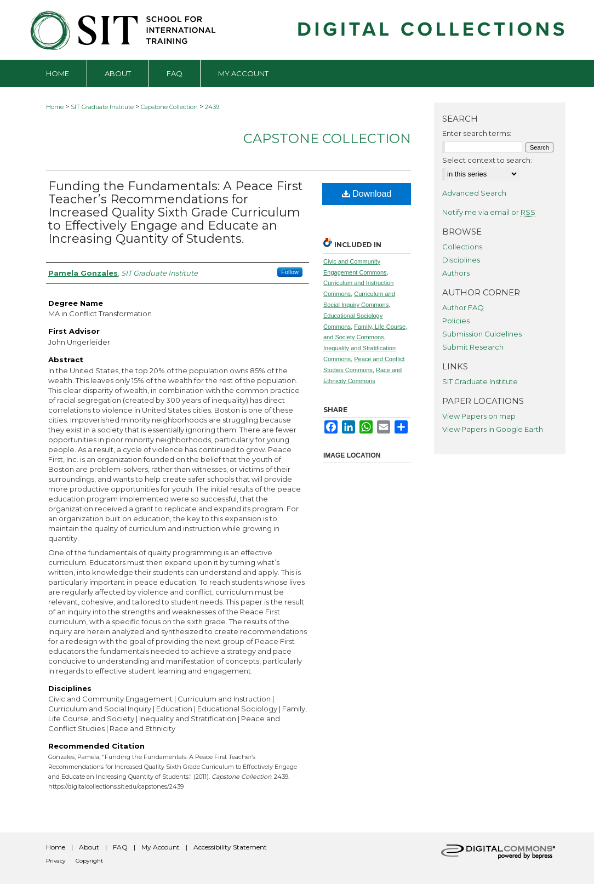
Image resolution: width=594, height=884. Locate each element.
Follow (290, 272)
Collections (462, 246)
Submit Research (473, 347)
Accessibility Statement (230, 847)
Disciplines (461, 259)
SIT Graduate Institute (102, 107)
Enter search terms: (476, 133)
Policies (456, 320)
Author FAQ (463, 307)
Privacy (55, 860)
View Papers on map (479, 416)
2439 (212, 107)
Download (367, 193)
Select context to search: (487, 160)
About (89, 847)
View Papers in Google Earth (492, 429)
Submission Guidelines (482, 333)
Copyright (89, 860)
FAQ (120, 847)
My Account (160, 847)
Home (55, 107)
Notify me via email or (488, 212)
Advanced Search (474, 193)
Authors (456, 273)
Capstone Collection (169, 107)
